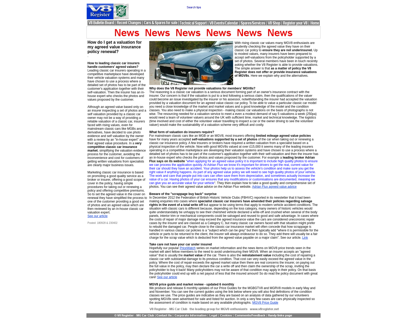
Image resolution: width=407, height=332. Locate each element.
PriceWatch (187, 248)
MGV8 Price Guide (265, 302)
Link (305, 237)
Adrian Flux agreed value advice (274, 186)
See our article (97, 216)
